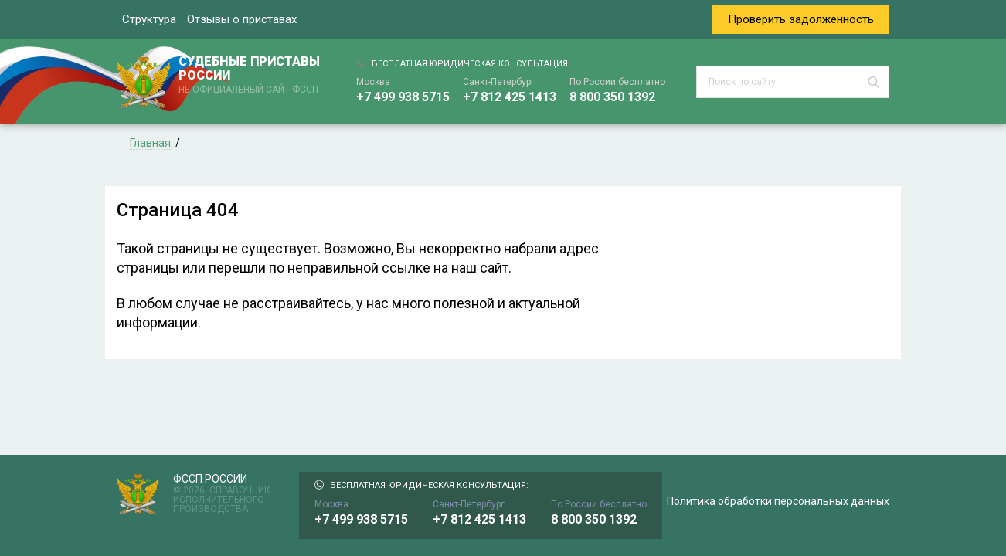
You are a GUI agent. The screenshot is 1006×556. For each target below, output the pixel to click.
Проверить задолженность (801, 19)
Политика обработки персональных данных (778, 501)
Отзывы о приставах (242, 19)
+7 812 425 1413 (509, 97)
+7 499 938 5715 (403, 97)
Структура (149, 19)
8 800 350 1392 (612, 97)
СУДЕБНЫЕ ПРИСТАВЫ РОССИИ (251, 76)
